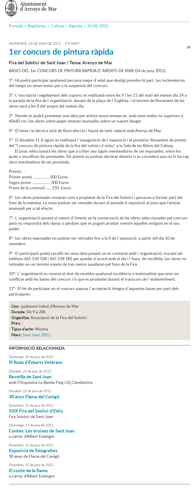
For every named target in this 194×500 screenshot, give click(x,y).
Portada (16, 26)
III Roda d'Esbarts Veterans (35, 362)
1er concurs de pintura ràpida (61, 51)
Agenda (75, 26)
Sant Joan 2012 (36, 335)
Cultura (57, 26)
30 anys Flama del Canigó (34, 396)
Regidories (37, 26)
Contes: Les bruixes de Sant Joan (42, 430)
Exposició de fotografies (33, 450)
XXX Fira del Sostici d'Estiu (36, 410)
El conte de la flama (28, 470)
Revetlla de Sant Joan (30, 376)
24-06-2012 (97, 26)
